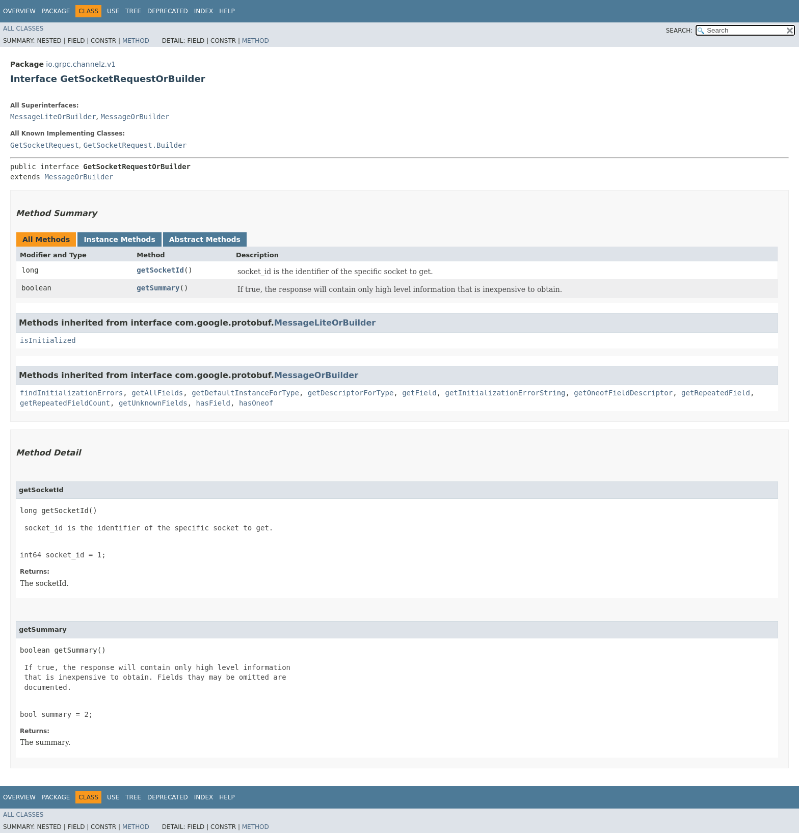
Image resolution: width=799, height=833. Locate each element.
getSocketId (160, 270)
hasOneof (256, 403)
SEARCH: (679, 30)
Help (227, 11)
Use (113, 11)
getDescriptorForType (351, 393)
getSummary (158, 288)
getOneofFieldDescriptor (623, 393)
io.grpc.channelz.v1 (81, 64)
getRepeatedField (715, 393)
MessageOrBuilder (134, 117)
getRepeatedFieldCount (65, 403)
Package (56, 11)
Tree (133, 11)
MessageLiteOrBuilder (53, 117)
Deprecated (167, 11)
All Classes (23, 28)
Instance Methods (119, 239)
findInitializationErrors (71, 393)
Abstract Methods (205, 239)
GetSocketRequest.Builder (135, 145)
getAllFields (157, 393)
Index (204, 11)
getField (419, 393)
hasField (213, 403)
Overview (19, 11)
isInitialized (48, 340)
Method (135, 40)
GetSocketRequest (44, 145)
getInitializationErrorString (505, 393)
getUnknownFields (153, 403)
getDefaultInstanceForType (245, 393)
